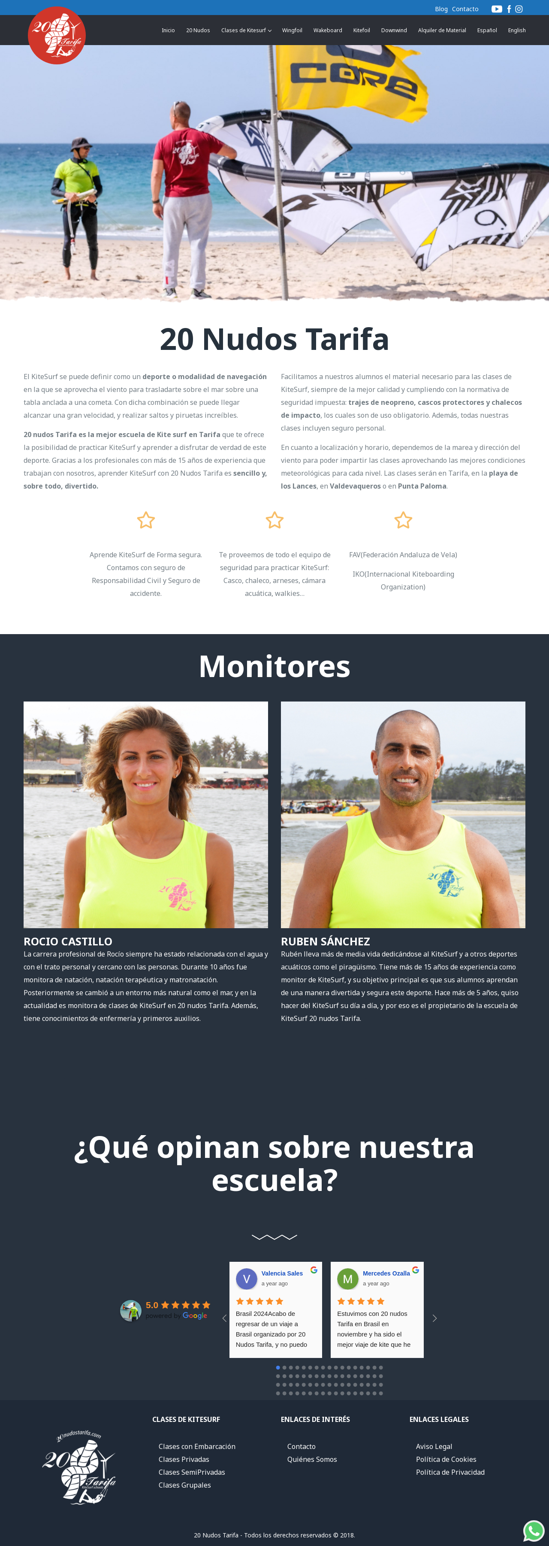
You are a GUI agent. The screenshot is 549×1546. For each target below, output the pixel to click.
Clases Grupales (185, 1485)
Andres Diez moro (392, 1273)
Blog (441, 9)
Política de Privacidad (450, 1472)
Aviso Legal (434, 1446)
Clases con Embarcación (197, 1446)
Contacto (465, 9)
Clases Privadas (184, 1459)
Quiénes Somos (312, 1459)
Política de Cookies (446, 1459)
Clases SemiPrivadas (192, 1472)
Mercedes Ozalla (288, 1273)
